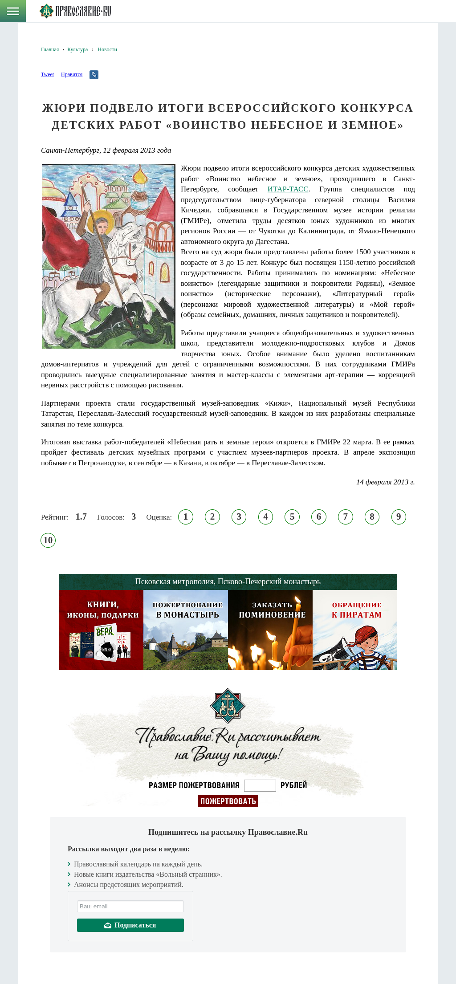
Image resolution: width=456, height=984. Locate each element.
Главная (50, 49)
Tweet (47, 74)
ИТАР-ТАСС (288, 189)
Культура (77, 49)
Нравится (71, 74)
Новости (107, 49)
